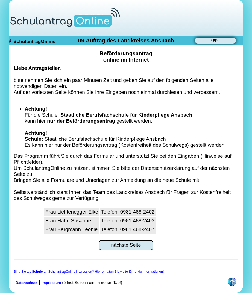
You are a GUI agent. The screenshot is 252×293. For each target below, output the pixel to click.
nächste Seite (126, 245)
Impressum (51, 283)
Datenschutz (26, 283)
